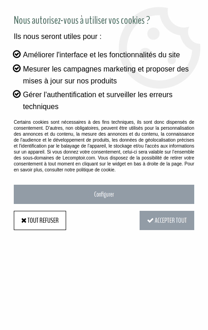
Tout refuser (40, 220)
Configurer (104, 194)
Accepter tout (167, 220)
